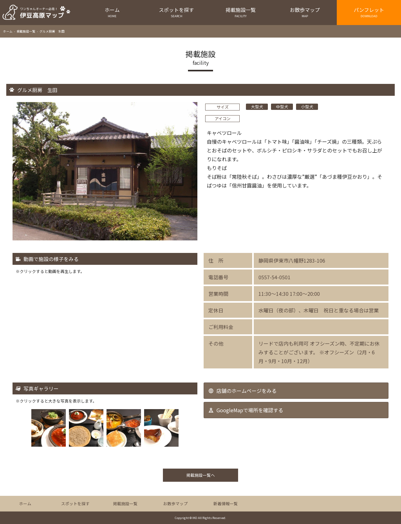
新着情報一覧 (225, 503)
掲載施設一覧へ (200, 475)
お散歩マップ (304, 12)
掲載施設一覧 (240, 12)
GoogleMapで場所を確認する (249, 410)
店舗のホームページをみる (246, 390)
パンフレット (368, 12)
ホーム (112, 12)
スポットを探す (176, 12)
